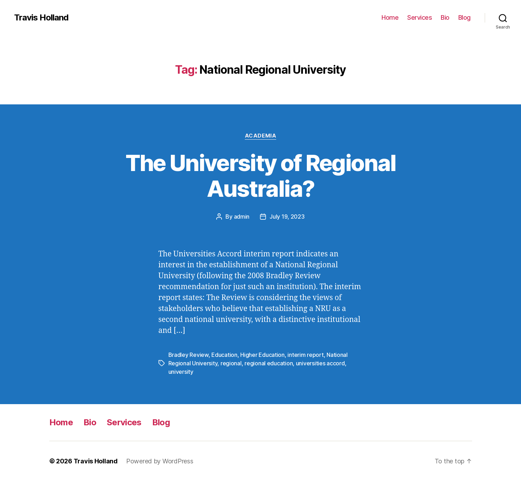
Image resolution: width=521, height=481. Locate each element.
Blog (464, 17)
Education (224, 354)
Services (419, 17)
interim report (305, 354)
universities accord (320, 363)
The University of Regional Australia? (260, 175)
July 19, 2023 (287, 216)
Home (390, 17)
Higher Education (262, 354)
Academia (260, 136)
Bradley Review (188, 354)
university (180, 371)
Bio (445, 17)
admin (242, 216)
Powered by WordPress (159, 461)
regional (231, 363)
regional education (268, 363)
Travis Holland (41, 17)
